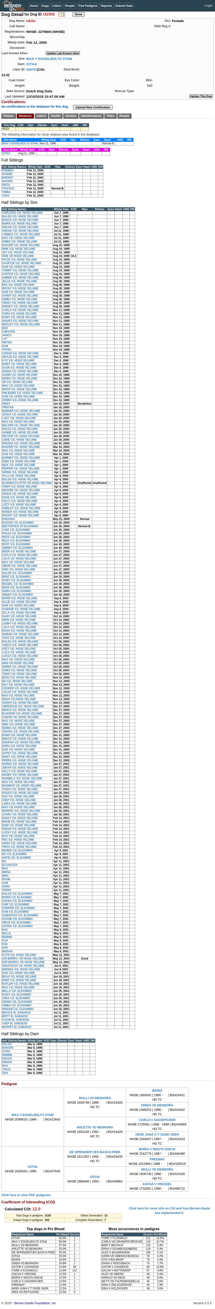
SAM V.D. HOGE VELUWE (18, 266)
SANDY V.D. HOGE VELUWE (20, 295)
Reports (106, 5)
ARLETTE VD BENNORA (95, 1127)
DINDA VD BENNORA (157, 1105)
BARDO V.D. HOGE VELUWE (20, 764)
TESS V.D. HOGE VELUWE (19, 638)
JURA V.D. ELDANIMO (16, 998)
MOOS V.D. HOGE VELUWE (19, 389)
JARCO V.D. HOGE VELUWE (20, 645)
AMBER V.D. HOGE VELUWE (20, 277)
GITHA (95, 1177)
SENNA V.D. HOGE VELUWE (20, 371)
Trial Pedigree (87, 5)
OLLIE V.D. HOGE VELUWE (19, 601)
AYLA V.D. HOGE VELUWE (19, 475)
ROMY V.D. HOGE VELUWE (19, 317)
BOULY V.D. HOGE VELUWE (20, 818)
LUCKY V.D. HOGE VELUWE (20, 832)
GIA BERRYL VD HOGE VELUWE (23, 958)
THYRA (6, 349)
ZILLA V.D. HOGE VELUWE (19, 612)
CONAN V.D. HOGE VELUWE (20, 353)
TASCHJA (8, 188)
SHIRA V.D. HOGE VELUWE (19, 843)
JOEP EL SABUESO (14, 1023)
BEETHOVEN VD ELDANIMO (20, 526)
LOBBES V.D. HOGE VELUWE (21, 234)
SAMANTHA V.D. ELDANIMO (20, 915)
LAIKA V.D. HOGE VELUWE (19, 803)
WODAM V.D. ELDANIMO (18, 1009)
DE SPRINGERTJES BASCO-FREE (95, 1152)
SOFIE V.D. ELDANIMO (16, 857)
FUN (5, 944)
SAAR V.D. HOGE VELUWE (19, 367)
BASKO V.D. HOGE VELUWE (20, 792)
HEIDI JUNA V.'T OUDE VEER (157, 1134)
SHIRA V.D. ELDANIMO (16, 591)
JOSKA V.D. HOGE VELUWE (20, 414)
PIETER (7, 342)
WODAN (7, 951)
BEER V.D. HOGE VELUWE (19, 551)
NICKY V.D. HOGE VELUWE (19, 756)
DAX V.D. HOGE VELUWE (18, 796)
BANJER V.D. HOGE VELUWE (21, 245)
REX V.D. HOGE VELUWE (18, 284)
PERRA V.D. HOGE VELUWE (20, 760)
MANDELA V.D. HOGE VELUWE (22, 778)
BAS (5, 929)
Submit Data (124, 5)
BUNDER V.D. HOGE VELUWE (21, 411)
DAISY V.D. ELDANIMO (16, 580)
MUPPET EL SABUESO (16, 1027)
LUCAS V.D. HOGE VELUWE (20, 692)
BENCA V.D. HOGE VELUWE (20, 710)
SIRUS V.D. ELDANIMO (16, 922)
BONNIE (7, 174)
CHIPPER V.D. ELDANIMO (18, 908)
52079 (31, 69)
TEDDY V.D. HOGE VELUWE (20, 302)
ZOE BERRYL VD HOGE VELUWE (23, 962)
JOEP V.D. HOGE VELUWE (19, 800)
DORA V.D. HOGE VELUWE (19, 746)
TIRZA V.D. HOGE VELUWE (19, 846)
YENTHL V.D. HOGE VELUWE (20, 731)
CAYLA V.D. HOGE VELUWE (20, 555)
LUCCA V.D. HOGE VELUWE (20, 656)
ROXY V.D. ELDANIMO (16, 544)
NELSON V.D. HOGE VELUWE (21, 425)
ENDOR (7, 1062)
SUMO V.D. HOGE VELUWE (19, 670)
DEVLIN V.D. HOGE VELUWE (20, 356)
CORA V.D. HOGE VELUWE (19, 313)
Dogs (45, 5)
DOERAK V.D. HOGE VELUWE (21, 742)
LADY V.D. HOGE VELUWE (19, 418)
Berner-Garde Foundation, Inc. (35, 1303)
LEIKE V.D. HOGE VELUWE (19, 439)
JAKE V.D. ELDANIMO (16, 529)
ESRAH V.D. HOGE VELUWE (20, 828)
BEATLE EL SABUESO (16, 1012)
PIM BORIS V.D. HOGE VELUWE (22, 393)
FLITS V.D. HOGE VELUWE (19, 955)
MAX (5, 868)
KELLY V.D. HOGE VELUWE (19, 501)
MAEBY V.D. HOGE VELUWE (20, 774)
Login (209, 5)
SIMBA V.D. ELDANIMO (16, 1005)
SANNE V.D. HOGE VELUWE (20, 432)
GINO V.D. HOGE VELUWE (19, 461)
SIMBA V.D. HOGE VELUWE (19, 241)
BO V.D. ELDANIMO (14, 854)
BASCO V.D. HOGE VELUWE (20, 220)
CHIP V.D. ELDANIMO (15, 904)
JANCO (6, 335)
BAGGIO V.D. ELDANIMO (18, 522)
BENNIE (7, 937)
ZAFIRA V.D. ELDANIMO (17, 926)
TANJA (6, 1069)
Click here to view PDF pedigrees (26, 1195)
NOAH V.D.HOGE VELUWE (19, 699)
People (70, 5)
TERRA (6, 890)
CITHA (31, 64)
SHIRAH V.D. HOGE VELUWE (20, 634)
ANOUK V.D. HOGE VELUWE (20, 230)
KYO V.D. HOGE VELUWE (18, 360)
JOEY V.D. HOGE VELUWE (19, 648)
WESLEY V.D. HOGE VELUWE (21, 324)
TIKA (5, 1073)
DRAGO (7, 1058)
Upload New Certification (93, 107)
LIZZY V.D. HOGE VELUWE (19, 504)
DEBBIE (7, 1055)
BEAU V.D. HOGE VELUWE (19, 677)
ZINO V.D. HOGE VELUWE (18, 569)
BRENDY (7, 177)
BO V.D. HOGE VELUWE (17, 681)
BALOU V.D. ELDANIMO (17, 893)
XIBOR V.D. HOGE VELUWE (19, 565)
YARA (5, 195)
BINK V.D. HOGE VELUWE (18, 248)
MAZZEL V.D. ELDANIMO (18, 583)
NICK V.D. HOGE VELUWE (18, 465)
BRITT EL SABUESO (15, 1016)
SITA (5, 947)
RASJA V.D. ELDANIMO (17, 533)
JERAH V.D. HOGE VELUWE (20, 767)
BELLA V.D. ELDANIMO (17, 991)
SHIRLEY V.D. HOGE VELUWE (21, 508)
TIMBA (6, 192)
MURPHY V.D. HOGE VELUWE (21, 810)
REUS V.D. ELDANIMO (16, 537)
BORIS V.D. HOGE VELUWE (19, 223)
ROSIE (6, 879)
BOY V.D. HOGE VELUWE (18, 684)
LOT (4, 338)
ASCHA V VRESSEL (157, 1184)
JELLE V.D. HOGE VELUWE (19, 281)
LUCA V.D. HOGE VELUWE (19, 558)
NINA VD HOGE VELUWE (18, 663)
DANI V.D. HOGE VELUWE (18, 825)
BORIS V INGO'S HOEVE (157, 1149)
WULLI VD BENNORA (95, 1098)
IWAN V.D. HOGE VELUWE (19, 620)
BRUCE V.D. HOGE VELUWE (20, 738)
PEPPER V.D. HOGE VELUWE (21, 468)
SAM (5, 346)
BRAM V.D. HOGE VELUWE (19, 821)
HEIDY (6, 403)
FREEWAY (157, 1159)
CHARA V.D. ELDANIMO (17, 901)
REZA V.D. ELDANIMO (16, 540)
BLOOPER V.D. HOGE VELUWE (22, 713)
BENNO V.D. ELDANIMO (17, 850)
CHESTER (8, 331)
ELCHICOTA (10, 865)
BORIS (157, 1090)
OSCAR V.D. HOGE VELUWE (20, 227)
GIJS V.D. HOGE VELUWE (18, 749)
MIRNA (6, 872)
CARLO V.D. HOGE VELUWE (20, 310)
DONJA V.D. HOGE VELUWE (20, 493)
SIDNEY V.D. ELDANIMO (17, 547)
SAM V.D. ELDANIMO (15, 911)
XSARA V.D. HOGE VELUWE (20, 814)
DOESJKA (8, 519)
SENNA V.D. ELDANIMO (17, 1001)
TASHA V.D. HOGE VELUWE (20, 789)
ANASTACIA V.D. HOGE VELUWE (23, 965)
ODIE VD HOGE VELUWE (18, 256)
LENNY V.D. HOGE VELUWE (20, 623)
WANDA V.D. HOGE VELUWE (20, 511)
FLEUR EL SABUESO (15, 1019)
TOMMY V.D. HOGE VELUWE (20, 270)
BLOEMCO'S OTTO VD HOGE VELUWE (27, 483)
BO (4, 861)
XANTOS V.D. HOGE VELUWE (21, 274)
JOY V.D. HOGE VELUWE (18, 252)
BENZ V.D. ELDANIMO (16, 576)
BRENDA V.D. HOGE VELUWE (21, 969)
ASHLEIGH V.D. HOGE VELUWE (22, 212)
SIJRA (6, 886)
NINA (5, 875)
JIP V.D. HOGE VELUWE (17, 382)
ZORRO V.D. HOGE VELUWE (20, 400)
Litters (57, 5)
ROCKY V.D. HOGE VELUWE (20, 288)
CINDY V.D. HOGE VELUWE (19, 486)
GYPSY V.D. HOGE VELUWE (20, 753)
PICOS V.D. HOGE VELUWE (19, 259)
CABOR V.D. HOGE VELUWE (20, 717)
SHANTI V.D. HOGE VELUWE (20, 320)
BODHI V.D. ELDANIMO (17, 897)
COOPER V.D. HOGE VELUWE (21, 688)
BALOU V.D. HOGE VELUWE (20, 216)
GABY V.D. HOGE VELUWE (19, 616)
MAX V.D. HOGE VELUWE (18, 238)
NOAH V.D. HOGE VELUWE (19, 630)
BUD (5, 328)
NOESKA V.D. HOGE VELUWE (21, 443)
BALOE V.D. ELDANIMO (17, 573)
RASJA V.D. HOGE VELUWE (20, 429)
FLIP (5, 940)
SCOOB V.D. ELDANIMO (17, 919)
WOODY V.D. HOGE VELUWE (20, 515)
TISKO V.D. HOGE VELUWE (19, 674)
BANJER (7, 1047)
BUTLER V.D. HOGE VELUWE (21, 983)
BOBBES (7, 170)
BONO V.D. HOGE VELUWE (19, 735)
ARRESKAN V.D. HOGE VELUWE (23, 706)
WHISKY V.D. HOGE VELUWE (20, 306)
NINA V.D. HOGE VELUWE (18, 724)
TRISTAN (7, 407)
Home (34, 5)
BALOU (7, 1044)
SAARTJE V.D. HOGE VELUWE (21, 263)
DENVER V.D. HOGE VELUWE (21, 490)
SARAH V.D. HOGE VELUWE (20, 702)
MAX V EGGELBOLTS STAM (49, 59)
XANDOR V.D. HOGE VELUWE (21, 609)
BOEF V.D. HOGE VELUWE (19, 980)
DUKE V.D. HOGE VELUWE (19, 497)
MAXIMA (7, 181)
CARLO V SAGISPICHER (157, 1120)
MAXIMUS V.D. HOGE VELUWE (22, 785)
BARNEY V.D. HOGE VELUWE (21, 457)
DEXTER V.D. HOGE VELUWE (21, 436)
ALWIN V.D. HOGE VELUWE (19, 375)
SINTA (6, 184)
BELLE (6, 933)
